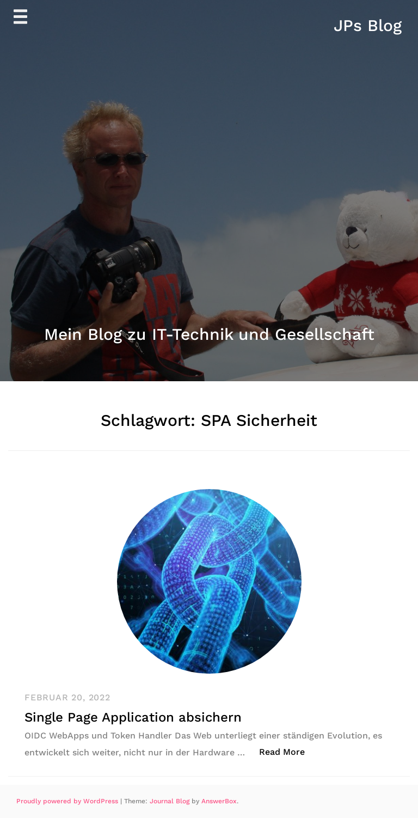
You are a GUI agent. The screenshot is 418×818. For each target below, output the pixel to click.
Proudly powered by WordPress (68, 801)
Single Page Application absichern (133, 717)
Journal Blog (171, 801)
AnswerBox (219, 801)
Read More (287, 751)
